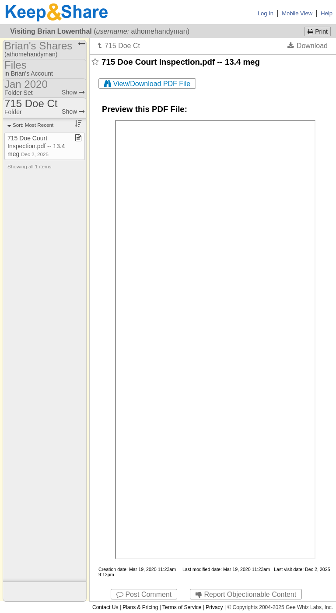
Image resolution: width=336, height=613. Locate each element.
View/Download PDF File (147, 83)
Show (73, 92)
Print (318, 31)
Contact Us (105, 607)
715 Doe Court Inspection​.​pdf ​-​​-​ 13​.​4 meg (36, 146)
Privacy (214, 607)
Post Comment (144, 594)
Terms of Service (181, 607)
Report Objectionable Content (246, 594)
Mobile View (297, 13)
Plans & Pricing (140, 607)
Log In (265, 13)
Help (326, 13)
